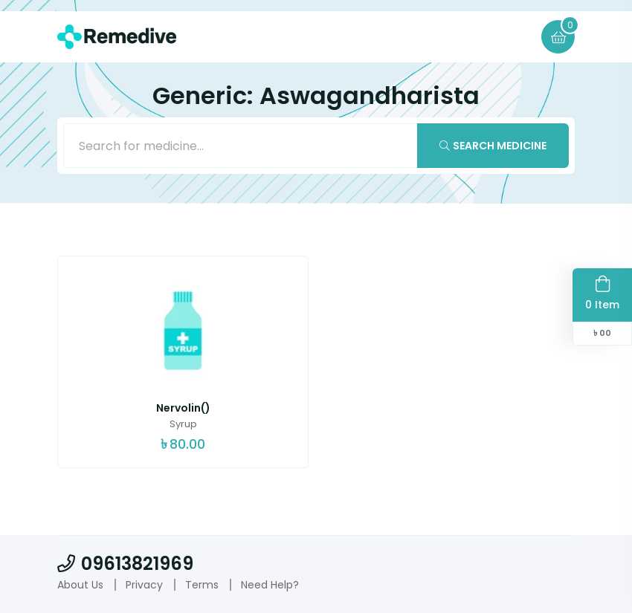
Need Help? (270, 584)
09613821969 (125, 563)
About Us (80, 584)
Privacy (144, 584)
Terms (202, 584)
